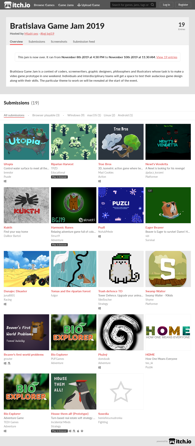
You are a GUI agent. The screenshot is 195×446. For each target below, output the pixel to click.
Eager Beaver (154, 227)
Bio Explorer (59, 354)
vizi (147, 235)
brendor (8, 172)
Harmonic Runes (62, 227)
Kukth (8, 227)
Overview (16, 41)
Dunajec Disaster (15, 291)
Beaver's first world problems (24, 354)
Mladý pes (31, 33)
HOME (150, 354)
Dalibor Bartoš (12, 235)
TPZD (54, 168)
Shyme (149, 299)
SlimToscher (105, 299)
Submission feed (84, 41)
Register (183, 4)
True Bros (104, 164)
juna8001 (9, 295)
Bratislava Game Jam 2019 (57, 25)
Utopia (8, 164)
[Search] (152, 5)
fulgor (54, 295)
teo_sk (149, 363)
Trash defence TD (110, 291)
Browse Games (44, 5)
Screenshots (59, 41)
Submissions (37, 41)
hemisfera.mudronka (110, 418)
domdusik (104, 358)
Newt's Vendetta (156, 164)
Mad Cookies (105, 172)
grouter (8, 358)
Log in (166, 4)
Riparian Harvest (62, 164)
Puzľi (101, 227)
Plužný (102, 354)
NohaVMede (105, 231)
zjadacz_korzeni (154, 172)
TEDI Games (11, 422)
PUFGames (57, 358)
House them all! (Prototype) (69, 413)
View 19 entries (166, 57)
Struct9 (55, 235)
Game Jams (66, 5)
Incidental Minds (60, 422)
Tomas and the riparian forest (71, 291)
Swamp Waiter (155, 291)
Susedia (103, 413)
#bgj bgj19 (47, 33)
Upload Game (89, 5)
